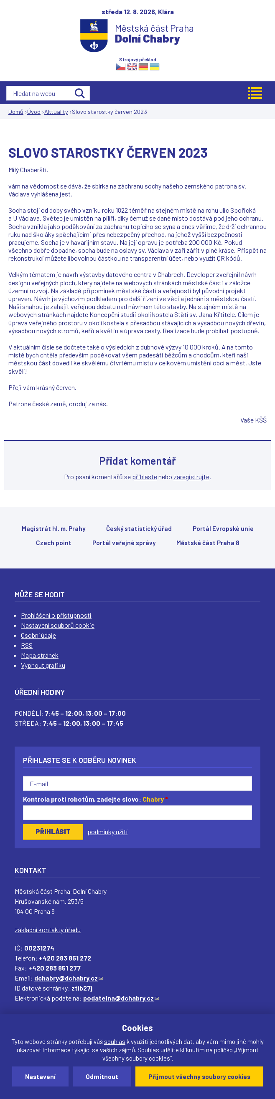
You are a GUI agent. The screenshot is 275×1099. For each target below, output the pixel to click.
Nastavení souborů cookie (57, 625)
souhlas (114, 1041)
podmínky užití (107, 831)
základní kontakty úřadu (48, 929)
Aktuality (56, 111)
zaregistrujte (191, 476)
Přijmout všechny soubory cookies (199, 1076)
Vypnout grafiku (43, 665)
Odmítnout (102, 1076)
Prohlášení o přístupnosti (56, 615)
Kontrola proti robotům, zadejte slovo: (95, 799)
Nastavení (40, 1076)
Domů (15, 111)
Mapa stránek (40, 655)
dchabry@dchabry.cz (68, 978)
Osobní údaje (38, 635)
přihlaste (144, 476)
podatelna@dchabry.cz (121, 998)
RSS (27, 645)
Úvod (34, 111)
